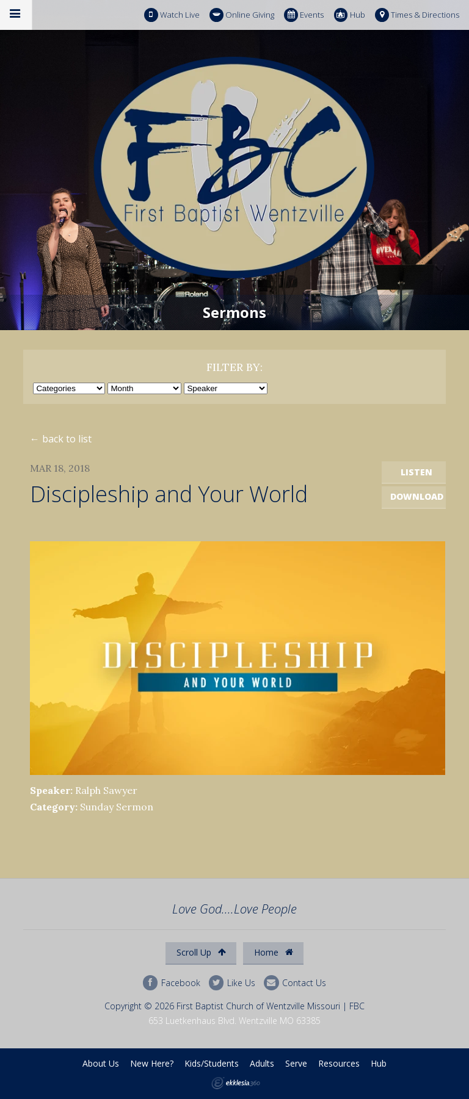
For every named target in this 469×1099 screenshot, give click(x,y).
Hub (349, 15)
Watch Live (172, 15)
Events (304, 15)
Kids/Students (211, 1063)
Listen (416, 472)
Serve (296, 1063)
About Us (100, 1063)
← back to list (61, 438)
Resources (339, 1063)
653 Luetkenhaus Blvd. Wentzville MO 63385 (234, 1020)
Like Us (232, 982)
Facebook (171, 982)
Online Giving (241, 15)
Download (416, 496)
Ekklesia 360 (235, 1083)
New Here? (151, 1063)
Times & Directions (417, 15)
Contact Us (295, 982)
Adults (262, 1063)
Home (273, 952)
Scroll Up (201, 952)
